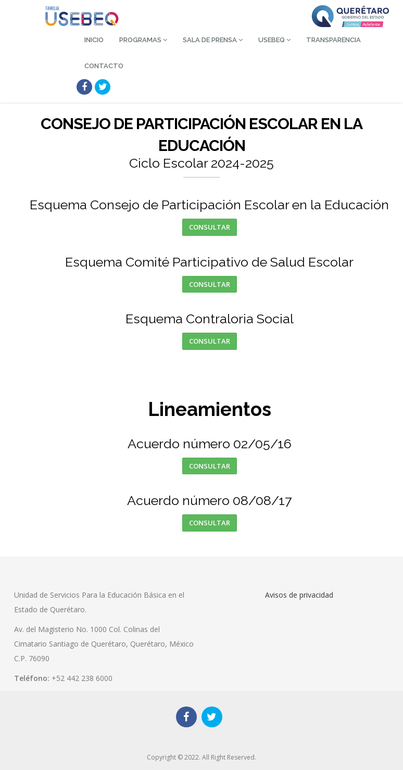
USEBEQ (274, 40)
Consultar (209, 227)
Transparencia (333, 40)
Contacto (103, 66)
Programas (143, 40)
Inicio (94, 40)
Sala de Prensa (213, 40)
